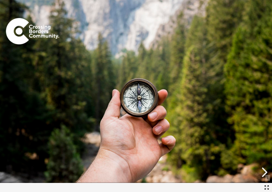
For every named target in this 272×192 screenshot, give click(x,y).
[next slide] (264, 172)
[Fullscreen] (266, 187)
